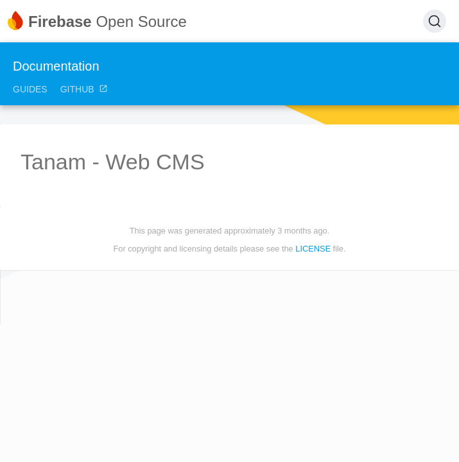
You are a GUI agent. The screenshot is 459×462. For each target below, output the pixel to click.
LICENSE (313, 248)
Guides (30, 89)
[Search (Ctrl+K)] (434, 21)
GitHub (84, 89)
